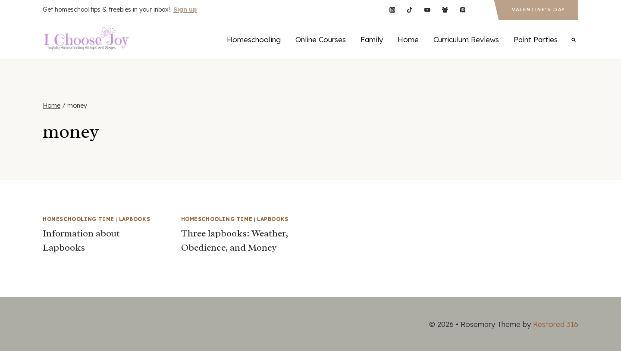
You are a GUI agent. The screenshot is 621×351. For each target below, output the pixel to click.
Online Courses (320, 39)
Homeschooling (254, 39)
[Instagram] (392, 10)
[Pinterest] (462, 10)
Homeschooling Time (78, 219)
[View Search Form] (573, 39)
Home (408, 39)
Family (372, 39)
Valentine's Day (538, 9)
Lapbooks (135, 219)
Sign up (185, 9)
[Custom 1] (480, 10)
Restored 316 (555, 324)
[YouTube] (427, 10)
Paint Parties (536, 39)
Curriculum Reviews (466, 39)
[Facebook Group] (445, 10)
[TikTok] (410, 10)
